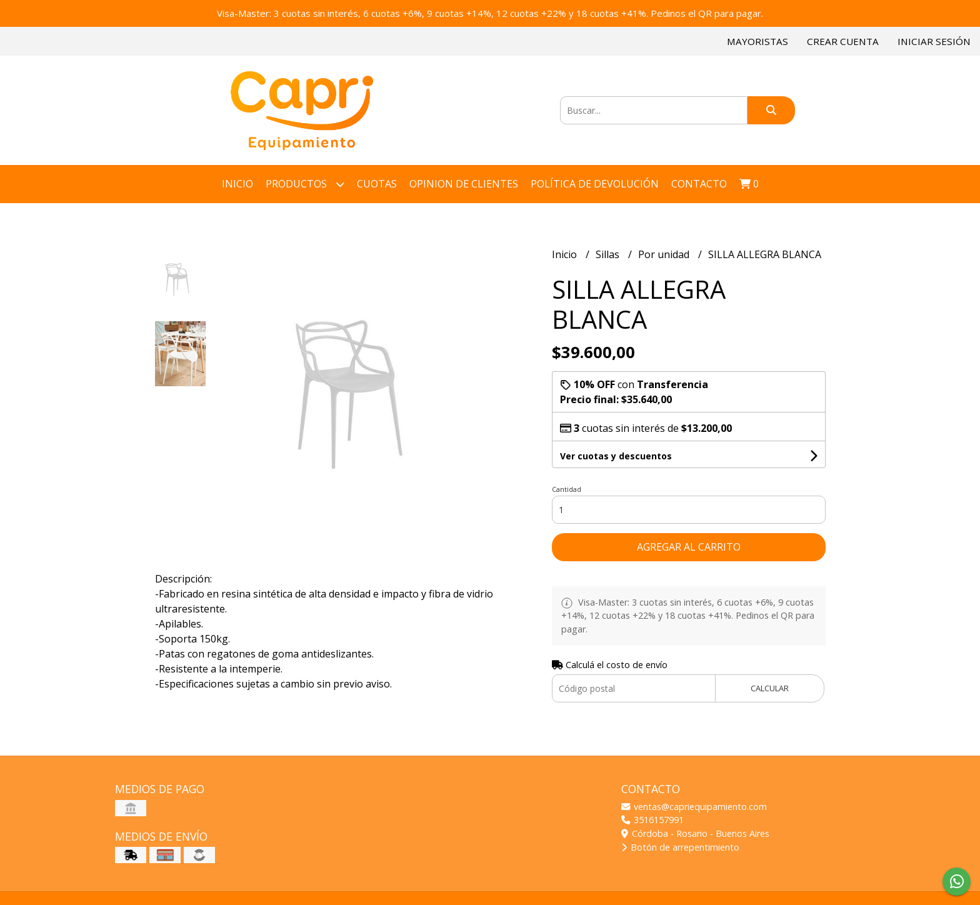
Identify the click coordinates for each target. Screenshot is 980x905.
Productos (305, 184)
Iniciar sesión (934, 41)
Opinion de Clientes (463, 184)
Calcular (770, 688)
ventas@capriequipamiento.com (694, 806)
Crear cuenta (843, 41)
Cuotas (377, 184)
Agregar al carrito (689, 547)
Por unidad (665, 254)
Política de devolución (595, 184)
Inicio (237, 184)
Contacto (699, 184)
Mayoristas (757, 41)
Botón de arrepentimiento (680, 847)
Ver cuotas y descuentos (616, 456)
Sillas (609, 254)
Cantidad (566, 489)
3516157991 (652, 820)
